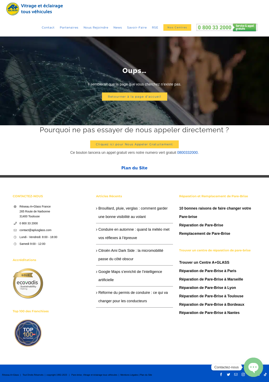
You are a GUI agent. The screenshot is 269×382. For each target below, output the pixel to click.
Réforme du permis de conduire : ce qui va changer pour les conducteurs (133, 297)
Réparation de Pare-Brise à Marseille (211, 279)
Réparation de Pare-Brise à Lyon (207, 288)
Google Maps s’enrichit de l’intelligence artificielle (130, 276)
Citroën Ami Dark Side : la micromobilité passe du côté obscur (130, 255)
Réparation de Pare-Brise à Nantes (209, 313)
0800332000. (188, 153)
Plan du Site (134, 167)
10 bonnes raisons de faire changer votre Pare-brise (215, 212)
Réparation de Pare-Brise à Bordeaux (211, 304)
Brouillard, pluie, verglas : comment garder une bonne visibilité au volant (133, 212)
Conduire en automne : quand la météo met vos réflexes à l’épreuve (134, 233)
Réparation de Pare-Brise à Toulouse (211, 296)
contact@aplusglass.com (35, 230)
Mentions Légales (129, 375)
